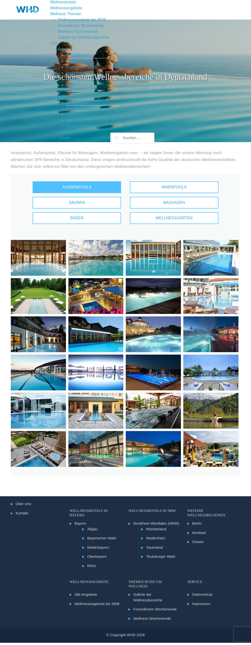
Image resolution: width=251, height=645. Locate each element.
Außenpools (86, 188)
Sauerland (75, 120)
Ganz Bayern (77, 55)
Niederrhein (76, 114)
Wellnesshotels (63, 2)
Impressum (201, 606)
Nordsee (65, 132)
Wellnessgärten (165, 220)
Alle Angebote (86, 597)
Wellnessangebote (66, 8)
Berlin (63, 90)
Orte (54, 43)
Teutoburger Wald (81, 126)
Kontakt (22, 515)
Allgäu (71, 61)
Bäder (86, 220)
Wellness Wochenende (78, 31)
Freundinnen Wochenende (81, 26)
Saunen (86, 204)
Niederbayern (77, 73)
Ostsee (64, 138)
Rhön (70, 85)
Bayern (64, 49)
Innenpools (165, 188)
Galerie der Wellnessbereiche (83, 37)
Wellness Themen (65, 14)
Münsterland (76, 108)
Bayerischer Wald (81, 67)
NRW (62, 96)
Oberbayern (76, 79)
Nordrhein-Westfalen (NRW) (156, 525)
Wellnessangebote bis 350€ (82, 20)
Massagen (165, 204)
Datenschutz (202, 597)
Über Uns (23, 506)
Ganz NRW (76, 102)
